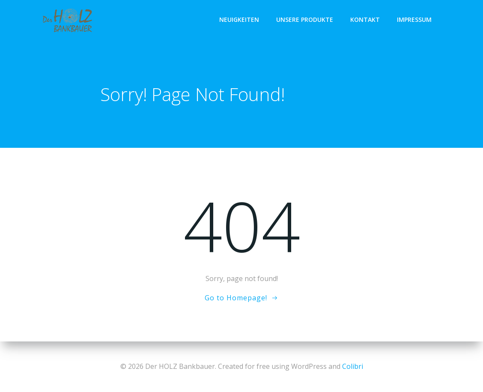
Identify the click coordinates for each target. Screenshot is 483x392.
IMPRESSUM (414, 19)
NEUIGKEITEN (239, 19)
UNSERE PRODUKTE (304, 19)
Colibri (352, 366)
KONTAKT (365, 19)
